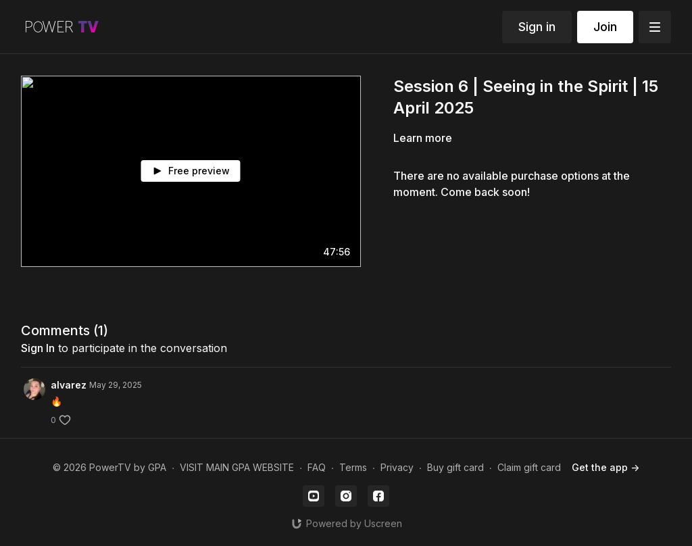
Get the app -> (605, 467)
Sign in (536, 27)
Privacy (397, 467)
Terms (353, 467)
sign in (38, 348)
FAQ (316, 467)
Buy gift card (455, 467)
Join (605, 27)
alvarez (68, 385)
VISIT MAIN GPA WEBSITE (237, 467)
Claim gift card (529, 467)
